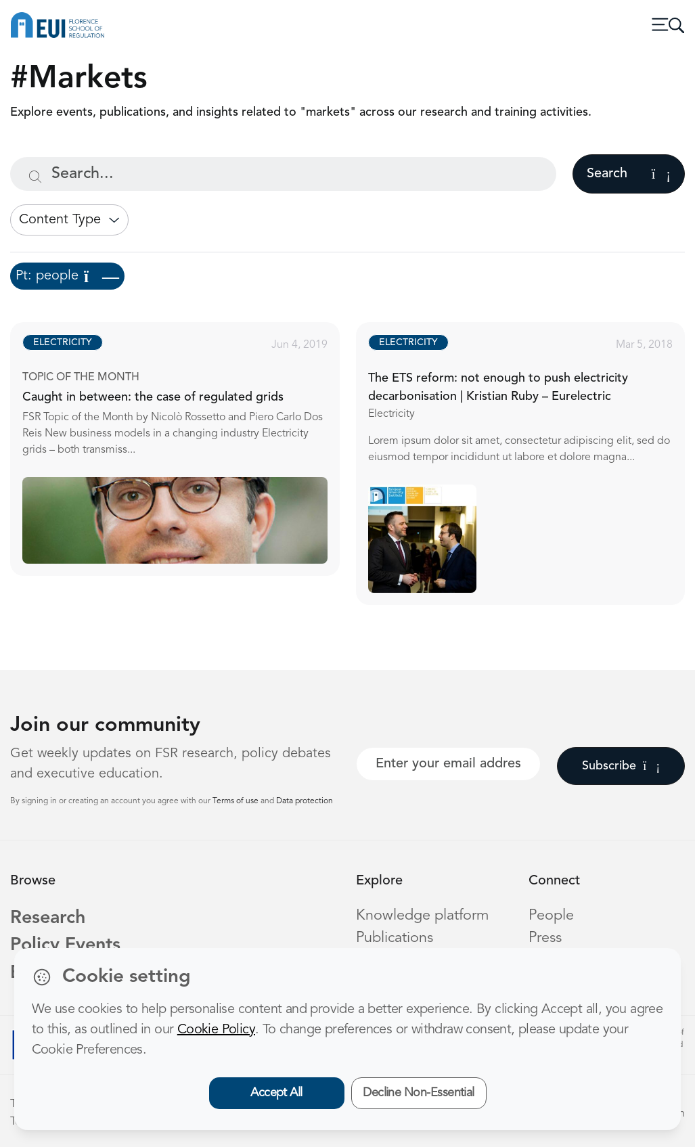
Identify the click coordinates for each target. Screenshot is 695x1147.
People (551, 916)
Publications (394, 938)
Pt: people (67, 276)
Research (47, 918)
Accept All (276, 1093)
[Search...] (283, 174)
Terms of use (236, 801)
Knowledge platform (422, 916)
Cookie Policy (216, 1030)
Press (545, 938)
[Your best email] (448, 764)
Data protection (304, 801)
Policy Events (65, 946)
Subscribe (621, 766)
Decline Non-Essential (418, 1093)
